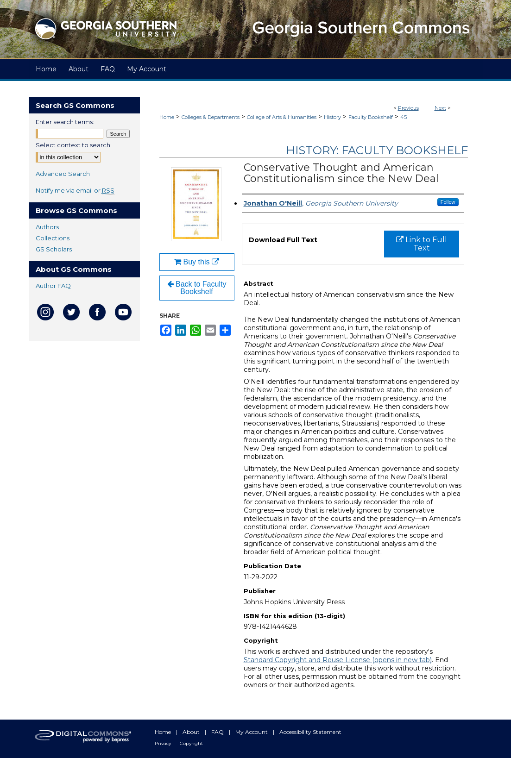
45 (403, 117)
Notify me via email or (75, 190)
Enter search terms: (65, 121)
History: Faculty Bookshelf (377, 150)
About (192, 731)
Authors (47, 227)
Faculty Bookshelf (370, 117)
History (332, 117)
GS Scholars (54, 249)
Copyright (191, 743)
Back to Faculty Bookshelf (197, 287)
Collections (52, 238)
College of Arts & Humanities (281, 117)
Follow (448, 202)
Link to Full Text (421, 243)
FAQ (218, 731)
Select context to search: (74, 145)
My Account (252, 731)
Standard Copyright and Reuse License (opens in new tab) (338, 660)
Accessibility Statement (310, 731)
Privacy (163, 743)
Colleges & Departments (211, 117)
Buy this (196, 262)
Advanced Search (63, 173)
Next (440, 108)
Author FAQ (53, 285)
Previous (408, 108)
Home (166, 117)
